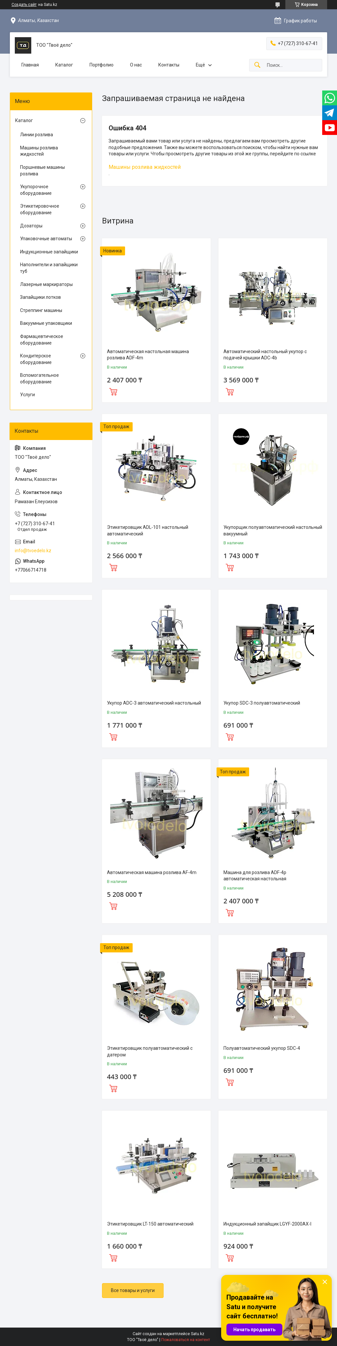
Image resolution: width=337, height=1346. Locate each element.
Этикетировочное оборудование (39, 209)
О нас (136, 64)
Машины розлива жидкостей (145, 167)
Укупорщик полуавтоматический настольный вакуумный (272, 530)
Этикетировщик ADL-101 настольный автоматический (147, 530)
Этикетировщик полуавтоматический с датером (150, 1051)
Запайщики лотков (40, 297)
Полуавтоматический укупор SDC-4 (261, 1048)
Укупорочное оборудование (36, 190)
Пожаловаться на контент (185, 1339)
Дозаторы (31, 225)
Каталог (64, 64)
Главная (30, 64)
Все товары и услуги (133, 1290)
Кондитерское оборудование (36, 359)
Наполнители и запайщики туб (49, 268)
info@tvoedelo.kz (33, 550)
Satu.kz (197, 1334)
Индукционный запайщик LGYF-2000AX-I (267, 1224)
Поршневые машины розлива (42, 170)
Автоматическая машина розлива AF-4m (151, 872)
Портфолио (102, 64)
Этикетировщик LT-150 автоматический (150, 1224)
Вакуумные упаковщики (46, 323)
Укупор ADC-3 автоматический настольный (154, 703)
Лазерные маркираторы (46, 284)
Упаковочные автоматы (46, 238)
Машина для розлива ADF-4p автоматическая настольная (254, 876)
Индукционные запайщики (49, 251)
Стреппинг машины (41, 310)
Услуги (27, 394)
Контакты (168, 64)
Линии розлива (36, 134)
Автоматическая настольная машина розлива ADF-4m (148, 355)
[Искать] (257, 65)
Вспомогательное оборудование (39, 378)
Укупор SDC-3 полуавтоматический (261, 703)
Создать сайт (24, 4)
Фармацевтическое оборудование (41, 340)
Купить (113, 391)
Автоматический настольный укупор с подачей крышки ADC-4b (265, 355)
